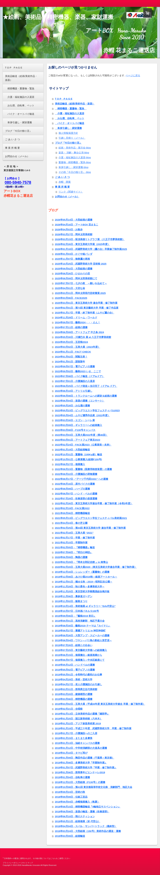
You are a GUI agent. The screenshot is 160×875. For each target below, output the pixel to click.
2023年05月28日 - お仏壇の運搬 (72, 405)
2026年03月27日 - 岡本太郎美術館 (73, 234)
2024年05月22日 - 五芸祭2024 (71, 342)
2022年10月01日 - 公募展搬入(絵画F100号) (78, 459)
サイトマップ (27, 863)
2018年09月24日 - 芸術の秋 (70, 792)
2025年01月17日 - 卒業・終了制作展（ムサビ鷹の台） (84, 312)
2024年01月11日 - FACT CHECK (73, 351)
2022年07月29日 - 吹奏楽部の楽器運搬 (76, 498)
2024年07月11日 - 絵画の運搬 (71, 327)
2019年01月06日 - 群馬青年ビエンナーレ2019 (80, 772)
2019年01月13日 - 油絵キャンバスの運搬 (77, 743)
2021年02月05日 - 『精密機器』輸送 (75, 547)
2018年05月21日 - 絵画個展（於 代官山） (77, 821)
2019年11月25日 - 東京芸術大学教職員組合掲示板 (82, 591)
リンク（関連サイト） (71, 191)
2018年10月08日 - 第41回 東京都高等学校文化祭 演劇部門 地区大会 (93, 787)
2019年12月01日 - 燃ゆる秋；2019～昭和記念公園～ (83, 581)
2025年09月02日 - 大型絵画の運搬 (73, 268)
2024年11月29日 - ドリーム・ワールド (76, 317)
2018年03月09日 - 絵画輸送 (70, 836)
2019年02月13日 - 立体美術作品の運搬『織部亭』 (82, 713)
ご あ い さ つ (62, 177)
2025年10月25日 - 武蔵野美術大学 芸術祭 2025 (81, 263)
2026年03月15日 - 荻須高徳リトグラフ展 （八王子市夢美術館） (90, 239)
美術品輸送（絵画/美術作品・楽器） (75, 103)
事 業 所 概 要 (62, 186)
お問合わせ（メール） (67, 196)
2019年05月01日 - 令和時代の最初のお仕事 (78, 674)
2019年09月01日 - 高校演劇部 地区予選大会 (80, 620)
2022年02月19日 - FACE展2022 (72, 508)
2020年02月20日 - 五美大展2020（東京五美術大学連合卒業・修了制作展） (96, 567)
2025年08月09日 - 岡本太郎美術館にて (76, 278)
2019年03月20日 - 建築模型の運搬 (73, 694)
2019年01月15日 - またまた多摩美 (73, 738)
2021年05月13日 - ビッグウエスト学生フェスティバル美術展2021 (91, 518)
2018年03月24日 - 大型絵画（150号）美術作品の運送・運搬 (88, 831)
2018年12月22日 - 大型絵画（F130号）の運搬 (80, 782)
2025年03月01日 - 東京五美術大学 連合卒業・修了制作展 (86, 302)
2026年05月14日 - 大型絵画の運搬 (73, 219)
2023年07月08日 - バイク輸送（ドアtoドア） (79, 376)
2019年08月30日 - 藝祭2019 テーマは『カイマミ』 (83, 625)
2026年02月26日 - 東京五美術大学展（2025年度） (82, 244)
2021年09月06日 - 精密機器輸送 (72, 513)
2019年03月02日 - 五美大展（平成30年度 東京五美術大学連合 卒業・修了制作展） (100, 704)
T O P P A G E (64, 98)
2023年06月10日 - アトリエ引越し (73, 390)
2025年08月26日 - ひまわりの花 (72, 273)
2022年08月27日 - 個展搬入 (70, 464)
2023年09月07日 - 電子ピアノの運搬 (75, 366)
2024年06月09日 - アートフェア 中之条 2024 (79, 332)
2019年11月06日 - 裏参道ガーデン (73, 596)
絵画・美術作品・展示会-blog (75, 147)
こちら (53, 858)
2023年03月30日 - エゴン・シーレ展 (75, 420)
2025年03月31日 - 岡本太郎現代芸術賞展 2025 (80, 293)
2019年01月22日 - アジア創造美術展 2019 (78, 723)
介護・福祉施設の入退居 (69, 113)
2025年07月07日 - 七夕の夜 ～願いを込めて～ (81, 283)
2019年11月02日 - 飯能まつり (71, 601)
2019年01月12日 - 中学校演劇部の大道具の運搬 (81, 748)
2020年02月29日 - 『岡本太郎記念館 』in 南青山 (81, 562)
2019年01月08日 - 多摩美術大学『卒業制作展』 (81, 762)
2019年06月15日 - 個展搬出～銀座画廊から (78, 655)
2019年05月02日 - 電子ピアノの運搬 (75, 669)
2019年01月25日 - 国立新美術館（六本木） (78, 718)
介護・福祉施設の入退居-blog (75, 157)
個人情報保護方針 (68, 133)
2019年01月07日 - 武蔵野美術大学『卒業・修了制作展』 (86, 767)
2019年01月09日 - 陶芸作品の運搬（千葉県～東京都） (84, 757)
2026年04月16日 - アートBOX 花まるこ (76, 224)
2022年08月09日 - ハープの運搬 (72, 488)
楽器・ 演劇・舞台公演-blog (74, 152)
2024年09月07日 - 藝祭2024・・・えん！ (77, 322)
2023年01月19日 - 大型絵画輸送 (72, 449)
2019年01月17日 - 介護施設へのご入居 (76, 733)
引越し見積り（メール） (72, 137)
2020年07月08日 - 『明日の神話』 (73, 552)
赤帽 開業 (65, 181)
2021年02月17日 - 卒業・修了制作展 (75, 537)
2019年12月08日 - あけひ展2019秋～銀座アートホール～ (86, 576)
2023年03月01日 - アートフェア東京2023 (77, 439)
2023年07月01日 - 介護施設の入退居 (75, 381)
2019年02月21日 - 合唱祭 (69, 708)
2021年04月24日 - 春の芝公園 (71, 523)
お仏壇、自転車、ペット (69, 118)
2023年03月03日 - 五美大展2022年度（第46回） (81, 435)
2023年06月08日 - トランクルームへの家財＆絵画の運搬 (86, 395)
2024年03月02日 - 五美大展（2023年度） (77, 346)
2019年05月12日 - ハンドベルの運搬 (75, 664)
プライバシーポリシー (12, 863)
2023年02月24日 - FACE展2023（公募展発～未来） (83, 444)
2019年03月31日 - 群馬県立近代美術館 (76, 689)
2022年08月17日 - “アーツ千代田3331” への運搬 (81, 479)
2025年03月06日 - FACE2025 (71, 298)
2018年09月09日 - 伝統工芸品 (71, 796)
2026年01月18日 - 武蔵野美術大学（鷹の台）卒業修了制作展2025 (91, 249)
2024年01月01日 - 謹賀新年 (70, 361)
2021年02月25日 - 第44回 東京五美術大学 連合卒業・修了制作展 (90, 527)
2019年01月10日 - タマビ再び (71, 752)
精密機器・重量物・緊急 (71, 108)
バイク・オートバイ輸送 (69, 123)
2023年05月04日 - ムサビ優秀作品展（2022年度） (82, 415)
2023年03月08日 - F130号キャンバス (75, 430)
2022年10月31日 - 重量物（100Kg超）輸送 (78, 454)
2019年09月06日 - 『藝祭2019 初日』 (75, 615)
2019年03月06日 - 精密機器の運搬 (73, 699)
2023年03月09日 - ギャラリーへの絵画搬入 (78, 425)
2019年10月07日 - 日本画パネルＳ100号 (77, 611)
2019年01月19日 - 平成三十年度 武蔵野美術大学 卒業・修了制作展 (93, 728)
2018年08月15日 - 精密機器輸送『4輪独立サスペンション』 (87, 806)
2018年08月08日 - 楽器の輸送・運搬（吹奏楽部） (82, 811)
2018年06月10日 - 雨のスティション (75, 816)
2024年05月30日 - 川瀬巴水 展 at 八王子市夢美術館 (83, 337)
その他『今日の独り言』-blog (75, 172)
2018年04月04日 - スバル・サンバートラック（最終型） (86, 826)
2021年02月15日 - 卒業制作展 (71, 542)
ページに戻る (133, 75)
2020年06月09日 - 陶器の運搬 (71, 557)
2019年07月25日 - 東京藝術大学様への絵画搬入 (81, 650)
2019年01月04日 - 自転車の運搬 (72, 777)
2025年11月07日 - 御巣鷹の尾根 (72, 258)
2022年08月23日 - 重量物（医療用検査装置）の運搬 (83, 469)
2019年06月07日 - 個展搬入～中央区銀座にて (80, 659)
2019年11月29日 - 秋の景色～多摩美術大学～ (80, 586)
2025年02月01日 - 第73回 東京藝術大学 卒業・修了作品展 (86, 307)
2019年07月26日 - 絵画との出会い (73, 645)
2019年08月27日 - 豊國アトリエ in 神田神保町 (80, 630)
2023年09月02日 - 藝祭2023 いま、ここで (78, 371)
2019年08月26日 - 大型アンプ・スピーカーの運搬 (82, 635)
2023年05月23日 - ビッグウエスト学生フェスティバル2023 (87, 410)
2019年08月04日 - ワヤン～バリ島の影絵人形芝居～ (83, 640)
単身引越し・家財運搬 (68, 128)
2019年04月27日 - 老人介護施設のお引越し (78, 684)
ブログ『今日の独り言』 (68, 142)
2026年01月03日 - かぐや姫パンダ (73, 254)
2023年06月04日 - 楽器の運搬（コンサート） (80, 400)
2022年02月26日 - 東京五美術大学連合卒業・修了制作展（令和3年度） (94, 503)
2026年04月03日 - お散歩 (69, 229)
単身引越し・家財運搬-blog (73, 167)
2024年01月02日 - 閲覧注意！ (71, 356)
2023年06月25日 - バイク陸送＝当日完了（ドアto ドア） (86, 386)
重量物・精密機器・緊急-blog (75, 162)
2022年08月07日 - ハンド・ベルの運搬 (76, 493)
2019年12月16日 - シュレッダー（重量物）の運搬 (82, 571)
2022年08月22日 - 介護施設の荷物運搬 (76, 474)
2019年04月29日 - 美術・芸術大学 (73, 679)
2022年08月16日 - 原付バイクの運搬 (75, 483)
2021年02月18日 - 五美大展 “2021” (74, 532)
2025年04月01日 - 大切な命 (70, 288)
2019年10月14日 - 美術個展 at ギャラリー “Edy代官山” (85, 606)
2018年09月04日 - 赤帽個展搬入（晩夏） (77, 801)
